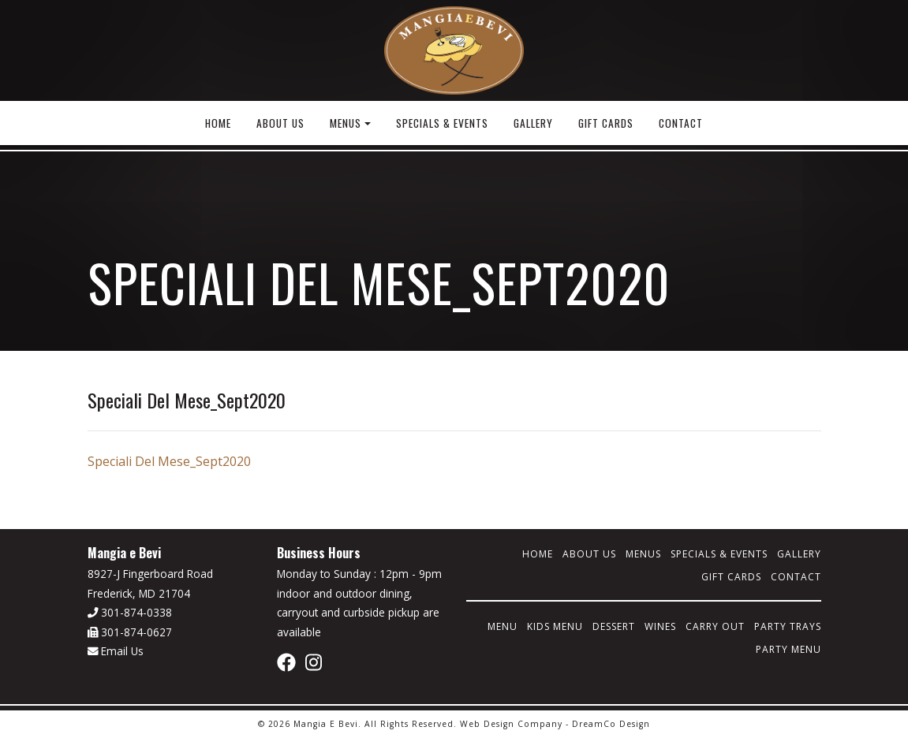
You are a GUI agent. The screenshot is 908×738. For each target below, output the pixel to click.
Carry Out (715, 626)
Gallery (533, 123)
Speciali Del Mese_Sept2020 (169, 461)
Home (218, 123)
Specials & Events (442, 123)
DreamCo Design (611, 723)
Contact (681, 123)
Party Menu (788, 649)
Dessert (613, 626)
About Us (280, 123)
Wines (660, 626)
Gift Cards (605, 123)
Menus (345, 123)
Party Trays (787, 626)
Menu (503, 626)
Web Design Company (511, 723)
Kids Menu (555, 626)
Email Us (116, 650)
